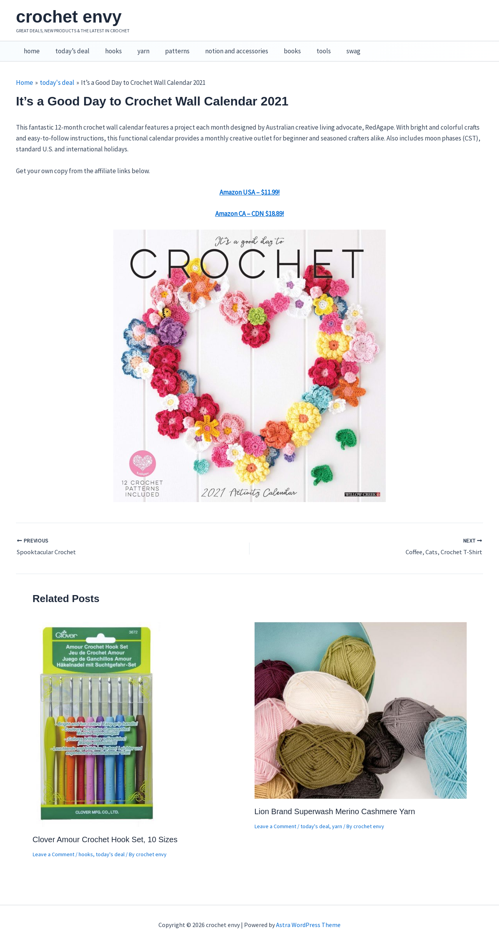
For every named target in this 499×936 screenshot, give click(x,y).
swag (334, 47)
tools (306, 47)
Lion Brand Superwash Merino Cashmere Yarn (335, 803)
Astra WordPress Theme (308, 916)
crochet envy (68, 16)
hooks (107, 47)
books (277, 47)
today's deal (110, 845)
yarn (135, 47)
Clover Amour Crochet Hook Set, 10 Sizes (105, 831)
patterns (167, 47)
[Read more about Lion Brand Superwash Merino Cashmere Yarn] (361, 701)
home (31, 47)
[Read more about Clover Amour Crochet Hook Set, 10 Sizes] (97, 715)
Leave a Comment (53, 845)
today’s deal (69, 47)
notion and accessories (223, 47)
